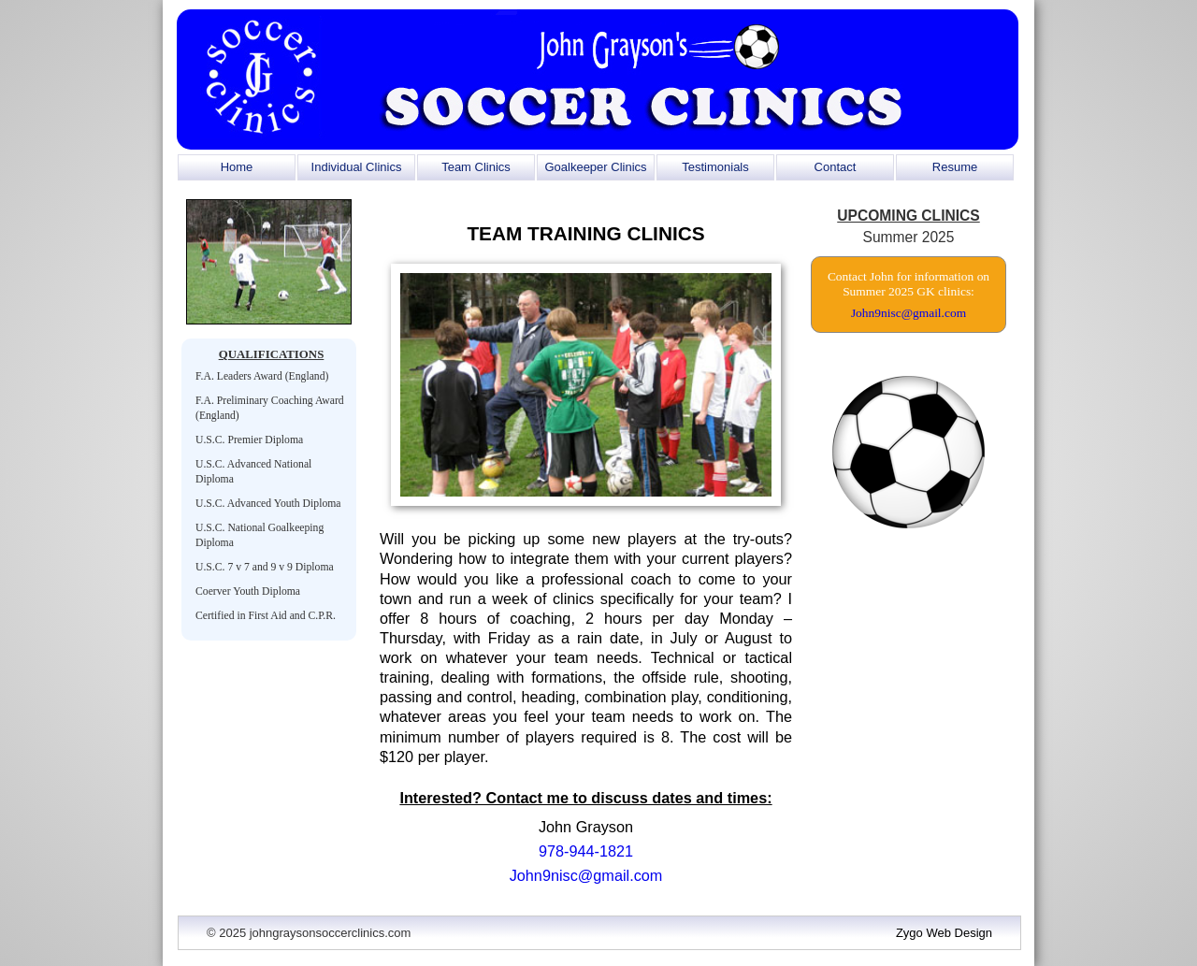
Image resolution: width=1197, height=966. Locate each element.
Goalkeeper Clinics (595, 167)
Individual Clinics (356, 167)
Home (237, 167)
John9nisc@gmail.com (586, 875)
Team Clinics (476, 167)
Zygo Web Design (944, 933)
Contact (836, 167)
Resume (954, 167)
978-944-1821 (586, 851)
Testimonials (715, 167)
